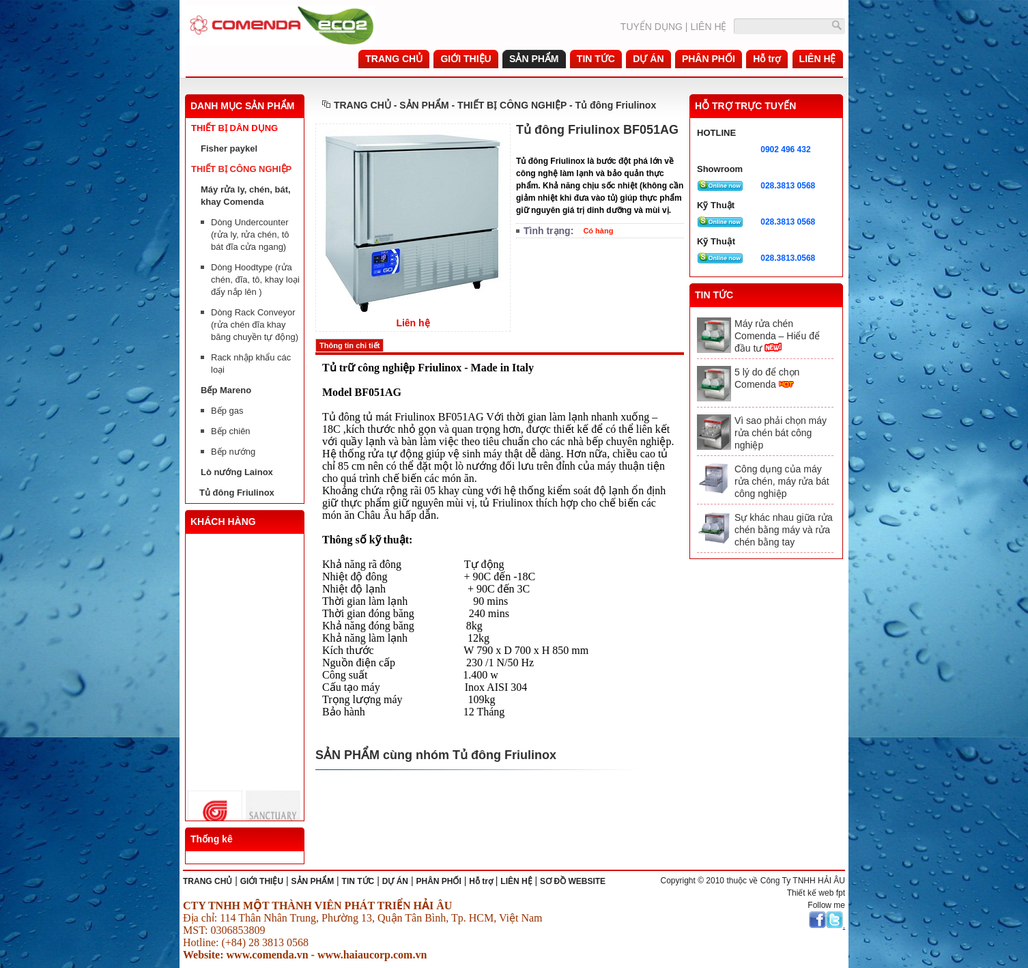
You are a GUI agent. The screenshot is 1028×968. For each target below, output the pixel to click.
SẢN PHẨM (312, 881)
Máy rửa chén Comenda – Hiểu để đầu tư (777, 336)
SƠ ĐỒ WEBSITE (572, 881)
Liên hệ (412, 322)
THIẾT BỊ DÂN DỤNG (234, 128)
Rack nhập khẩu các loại (251, 363)
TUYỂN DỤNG (651, 26)
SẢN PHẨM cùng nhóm (384, 755)
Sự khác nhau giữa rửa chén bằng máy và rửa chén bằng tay (783, 529)
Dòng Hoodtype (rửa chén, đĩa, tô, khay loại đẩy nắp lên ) (255, 279)
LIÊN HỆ (708, 26)
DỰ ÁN (395, 881)
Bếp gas (227, 410)
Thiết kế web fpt (816, 893)
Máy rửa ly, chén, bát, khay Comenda (246, 195)
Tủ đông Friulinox (236, 492)
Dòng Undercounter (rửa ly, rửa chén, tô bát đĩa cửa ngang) (250, 234)
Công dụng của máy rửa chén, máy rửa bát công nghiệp (781, 481)
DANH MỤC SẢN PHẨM (242, 105)
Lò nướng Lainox (237, 472)
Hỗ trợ (481, 881)
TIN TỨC (358, 881)
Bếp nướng (233, 451)
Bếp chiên (231, 431)
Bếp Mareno (226, 390)
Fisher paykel (229, 148)
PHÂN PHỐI (438, 881)
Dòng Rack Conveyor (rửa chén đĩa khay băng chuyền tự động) (254, 324)
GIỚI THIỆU (261, 881)
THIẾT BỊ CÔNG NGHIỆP (241, 169)
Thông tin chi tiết (349, 345)
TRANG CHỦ (362, 105)
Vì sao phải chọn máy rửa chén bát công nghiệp (780, 433)
